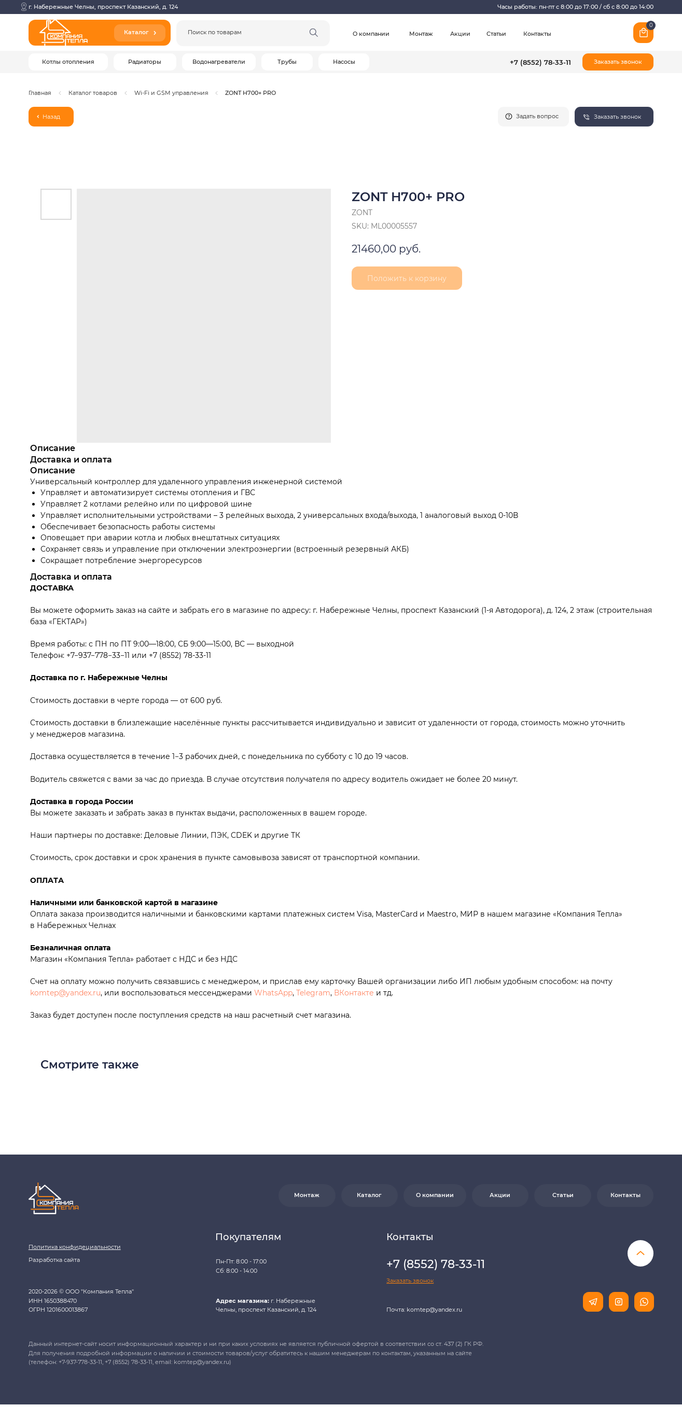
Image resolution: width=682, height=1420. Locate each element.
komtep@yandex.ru (65, 992)
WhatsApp (273, 992)
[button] (617, 62)
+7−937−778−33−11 (98, 655)
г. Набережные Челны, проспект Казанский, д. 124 (103, 6)
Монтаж (421, 33)
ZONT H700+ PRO (250, 92)
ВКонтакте (355, 992)
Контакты (537, 33)
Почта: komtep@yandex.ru (424, 1309)
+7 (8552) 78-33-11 (540, 62)
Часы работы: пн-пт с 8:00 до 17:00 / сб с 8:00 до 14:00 (575, 6)
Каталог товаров (92, 92)
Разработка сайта (54, 1259)
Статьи (496, 33)
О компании (371, 33)
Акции (460, 33)
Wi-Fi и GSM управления (171, 92)
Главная (40, 92)
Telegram (313, 992)
